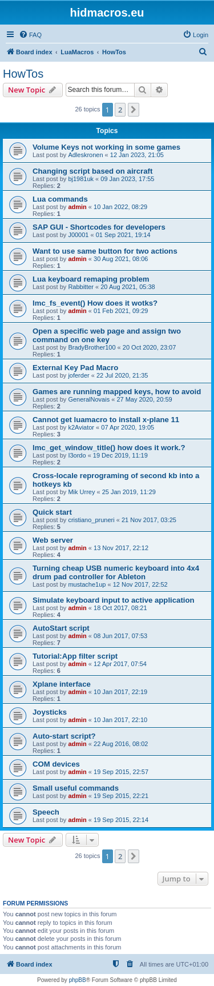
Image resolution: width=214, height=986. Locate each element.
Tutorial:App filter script (75, 656)
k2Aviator (81, 427)
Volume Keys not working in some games (106, 147)
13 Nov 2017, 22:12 (121, 547)
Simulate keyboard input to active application (114, 600)
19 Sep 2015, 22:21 (121, 795)
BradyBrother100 (91, 347)
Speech (46, 812)
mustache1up (87, 584)
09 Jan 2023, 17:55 (127, 178)
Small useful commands (76, 788)
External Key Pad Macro (75, 367)
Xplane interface (62, 684)
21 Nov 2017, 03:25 (149, 519)
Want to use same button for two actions (105, 251)
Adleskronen (85, 154)
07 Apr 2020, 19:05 (127, 427)
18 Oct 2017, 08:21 (120, 607)
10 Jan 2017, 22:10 (120, 719)
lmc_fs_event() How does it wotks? (95, 303)
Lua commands (60, 199)
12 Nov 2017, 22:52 (140, 584)
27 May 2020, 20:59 (144, 399)
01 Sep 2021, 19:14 (123, 234)
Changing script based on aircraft (92, 171)
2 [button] (120, 110)
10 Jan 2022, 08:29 (120, 206)
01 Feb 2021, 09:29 (121, 310)
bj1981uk (81, 178)
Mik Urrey (81, 491)
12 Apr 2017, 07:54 (120, 663)
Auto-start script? (64, 736)
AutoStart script (61, 628)
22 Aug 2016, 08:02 (121, 743)
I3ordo (77, 455)
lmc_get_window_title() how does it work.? (109, 447)
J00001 (78, 234)
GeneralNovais (89, 399)
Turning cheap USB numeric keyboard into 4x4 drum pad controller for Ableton (116, 572)
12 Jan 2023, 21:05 (137, 154)
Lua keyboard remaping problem (91, 279)
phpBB (77, 980)
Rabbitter (81, 286)
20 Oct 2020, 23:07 (149, 347)
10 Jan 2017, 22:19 (120, 691)
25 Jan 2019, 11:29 (129, 491)
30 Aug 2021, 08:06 (121, 258)
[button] (133, 110)
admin (77, 206)
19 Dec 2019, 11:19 (120, 455)
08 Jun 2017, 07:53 (120, 635)
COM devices (56, 764)
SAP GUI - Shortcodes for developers (99, 227)
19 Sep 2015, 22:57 (121, 771)
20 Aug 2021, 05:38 (127, 286)
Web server (53, 540)
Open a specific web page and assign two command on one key (107, 335)
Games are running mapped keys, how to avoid (117, 391)
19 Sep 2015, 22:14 (121, 819)
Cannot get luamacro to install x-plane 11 (106, 419)
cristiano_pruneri (91, 519)
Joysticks (50, 712)
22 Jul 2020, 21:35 (122, 375)
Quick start (52, 512)
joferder (78, 375)
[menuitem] (30, 35)
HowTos (23, 73)
